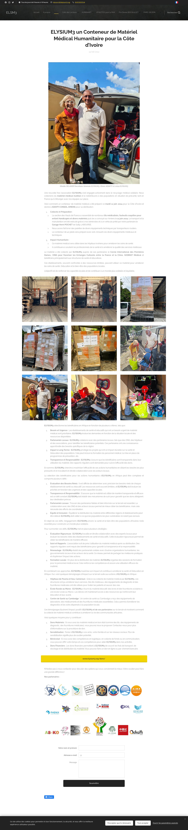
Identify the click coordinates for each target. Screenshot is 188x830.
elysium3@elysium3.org (61, 2)
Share (49, 797)
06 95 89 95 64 (80, 2)
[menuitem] (120, 13)
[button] (173, 13)
